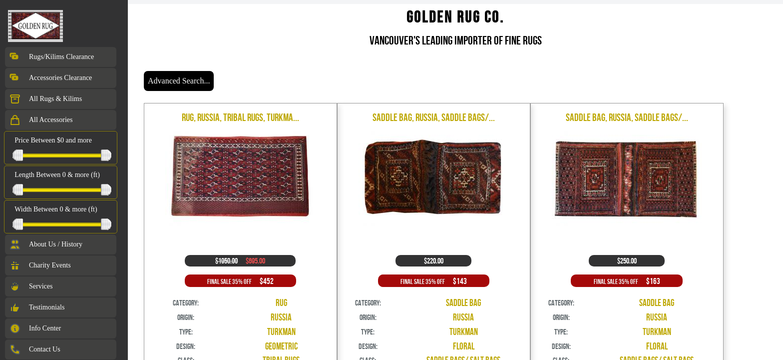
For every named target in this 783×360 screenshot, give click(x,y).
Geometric (281, 346)
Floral (463, 346)
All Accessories (40, 120)
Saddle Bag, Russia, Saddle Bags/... (434, 117)
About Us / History (45, 244)
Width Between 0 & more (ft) (55, 209)
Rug (281, 303)
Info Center (35, 328)
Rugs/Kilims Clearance (51, 57)
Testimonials (36, 308)
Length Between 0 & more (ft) (57, 174)
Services (30, 286)
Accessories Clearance (50, 78)
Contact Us (34, 350)
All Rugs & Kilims (45, 99)
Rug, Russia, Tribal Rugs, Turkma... (240, 117)
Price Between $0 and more (53, 140)
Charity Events (40, 266)
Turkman (281, 331)
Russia (281, 317)
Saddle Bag (463, 303)
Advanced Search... (179, 80)
